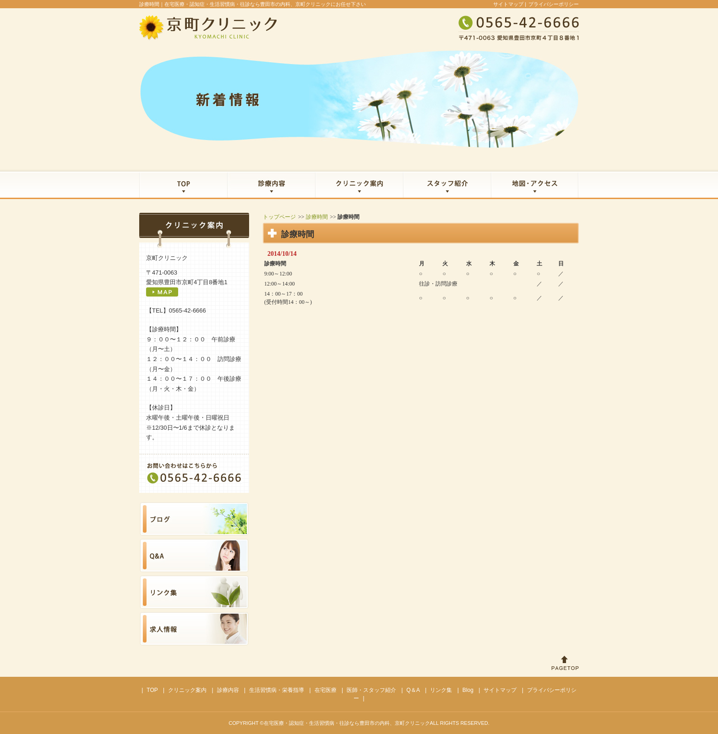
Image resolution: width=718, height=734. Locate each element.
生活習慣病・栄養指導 (276, 690)
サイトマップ (508, 4)
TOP (152, 690)
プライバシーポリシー (553, 4)
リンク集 (441, 690)
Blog (467, 690)
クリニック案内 (187, 690)
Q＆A (413, 690)
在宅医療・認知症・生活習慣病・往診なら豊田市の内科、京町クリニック (347, 723)
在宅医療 (326, 690)
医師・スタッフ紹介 (371, 690)
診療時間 (317, 217)
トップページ (279, 217)
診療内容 (228, 690)
